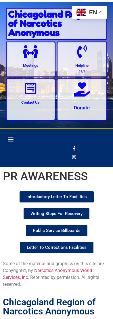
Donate (82, 108)
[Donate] (82, 89)
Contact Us (30, 102)
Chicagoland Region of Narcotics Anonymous (51, 23)
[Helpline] (81, 51)
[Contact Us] (30, 88)
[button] (10, 139)
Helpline (82, 65)
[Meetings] (30, 51)
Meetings (30, 65)
